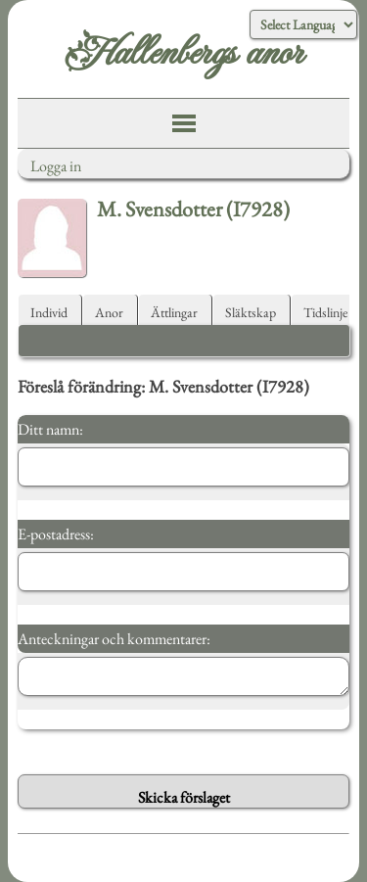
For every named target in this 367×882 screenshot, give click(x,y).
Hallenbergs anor (183, 53)
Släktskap (250, 312)
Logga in (55, 166)
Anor (109, 312)
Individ (49, 312)
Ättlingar (174, 312)
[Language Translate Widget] (303, 24)
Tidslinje (325, 312)
